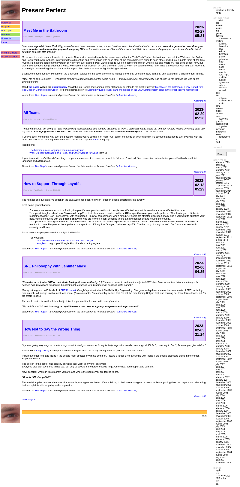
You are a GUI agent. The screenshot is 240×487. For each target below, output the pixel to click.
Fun (217, 30)
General (37, 119)
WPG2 (218, 12)
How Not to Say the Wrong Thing (51, 329)
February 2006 (223, 408)
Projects (5, 26)
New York (223, 118)
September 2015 (224, 185)
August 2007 (222, 361)
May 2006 (221, 400)
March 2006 (221, 405)
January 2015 (222, 188)
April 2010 (221, 279)
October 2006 (222, 387)
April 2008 (221, 341)
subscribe (122, 95)
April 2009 (221, 310)
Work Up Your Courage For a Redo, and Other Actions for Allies (63, 152)
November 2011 (223, 232)
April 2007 (221, 372)
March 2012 (221, 222)
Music (218, 111)
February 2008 (223, 346)
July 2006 (220, 395)
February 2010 (223, 284)
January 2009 (222, 317)
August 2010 (222, 268)
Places (219, 116)
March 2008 (221, 343)
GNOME (222, 56)
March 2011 (221, 250)
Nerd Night (224, 74)
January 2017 (222, 180)
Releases (223, 87)
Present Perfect (9, 56)
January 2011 (222, 255)
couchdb (220, 20)
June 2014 (221, 198)
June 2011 (221, 242)
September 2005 (224, 421)
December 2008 (223, 320)
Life (217, 95)
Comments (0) (200, 100)
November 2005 (223, 416)
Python (222, 85)
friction (219, 28)
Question (220, 121)
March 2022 (221, 167)
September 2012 (224, 216)
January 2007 (222, 380)
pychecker (224, 82)
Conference (224, 136)
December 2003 (223, 462)
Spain (221, 103)
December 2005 (223, 413)
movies (219, 108)
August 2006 (222, 392)
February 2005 (223, 439)
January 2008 (222, 348)
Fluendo (219, 25)
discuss (132, 95)
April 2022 (221, 165)
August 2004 (222, 455)
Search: (218, 147)
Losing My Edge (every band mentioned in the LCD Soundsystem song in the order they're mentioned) (142, 89)
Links (218, 106)
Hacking (219, 41)
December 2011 (223, 229)
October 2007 (222, 356)
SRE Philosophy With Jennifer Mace (54, 266)
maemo (222, 64)
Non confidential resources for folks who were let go (65, 240)
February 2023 (223, 162)
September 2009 (224, 297)
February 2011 (223, 253)
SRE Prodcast (68, 290)
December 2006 (223, 382)
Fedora (222, 51)
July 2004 (220, 457)
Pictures (220, 113)
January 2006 (222, 410)
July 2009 (220, 302)
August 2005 (222, 423)
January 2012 (222, 227)
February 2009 (223, 315)
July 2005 (220, 426)
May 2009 (221, 307)
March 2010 (221, 281)
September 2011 (224, 237)
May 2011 (221, 245)
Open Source (225, 38)
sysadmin (220, 129)
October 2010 (222, 263)
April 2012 (221, 219)
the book (33, 87)
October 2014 (222, 193)
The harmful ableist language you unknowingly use (56, 150)
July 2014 (220, 196)
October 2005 (222, 418)
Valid (221, 478)
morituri (222, 69)
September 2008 (224, 328)
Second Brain (222, 124)
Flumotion (223, 54)
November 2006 (223, 385)
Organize (223, 126)
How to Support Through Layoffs (51, 184)
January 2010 (222, 286)
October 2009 (222, 294)
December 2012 (223, 211)
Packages (6, 30)
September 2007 (224, 359)
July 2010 (220, 271)
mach (221, 61)
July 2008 (220, 333)
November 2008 (223, 322)
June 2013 (221, 203)
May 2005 (221, 431)
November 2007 (223, 354)
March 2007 (221, 374)
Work (218, 142)
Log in (218, 470)
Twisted (222, 90)
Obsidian (223, 77)
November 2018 (223, 178)
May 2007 (221, 369)
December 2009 (223, 289)
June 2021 (221, 175)
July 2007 (220, 364)
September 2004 (224, 452)
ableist (96, 139)
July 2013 (220, 201)
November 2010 (223, 260)
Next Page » (28, 399)
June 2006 (221, 398)
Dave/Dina (223, 46)
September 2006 (224, 390)
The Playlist (38, 37)
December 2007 (223, 351)
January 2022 (222, 172)
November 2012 (223, 214)
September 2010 (224, 266)
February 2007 (223, 377)
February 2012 (223, 224)
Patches (5, 34)
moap (221, 67)
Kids (218, 93)
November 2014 (223, 191)
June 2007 (221, 367)
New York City (225, 100)
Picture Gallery (9, 52)
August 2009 (222, 299)
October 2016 (222, 183)
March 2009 (221, 312)
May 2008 (221, 338)
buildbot (222, 43)
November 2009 (223, 292)
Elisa (221, 48)
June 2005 (221, 429)
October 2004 (222, 449)
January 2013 (222, 209)
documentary (59, 87)
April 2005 (221, 434)
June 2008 (221, 335)
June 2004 (221, 460)
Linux (4, 42)
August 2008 (222, 330)
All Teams (31, 113)
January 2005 (222, 442)
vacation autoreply (225, 10)
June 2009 (221, 304)
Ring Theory (42, 350)
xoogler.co (42, 243)
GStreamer (224, 59)
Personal (6, 22)
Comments (223, 475)
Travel (218, 134)
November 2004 (223, 447)
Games (219, 33)
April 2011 (221, 247)
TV (216, 139)
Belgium (222, 98)
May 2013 (221, 206)
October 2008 (222, 325)
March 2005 (221, 436)
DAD (217, 23)
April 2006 (221, 403)
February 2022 (223, 170)
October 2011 (222, 234)
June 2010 (221, 273)
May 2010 (221, 276)
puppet (222, 80)
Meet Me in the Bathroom (45, 30)
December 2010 (223, 258)
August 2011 (222, 240)
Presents (6, 38)
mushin (222, 72)
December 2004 (223, 444)
